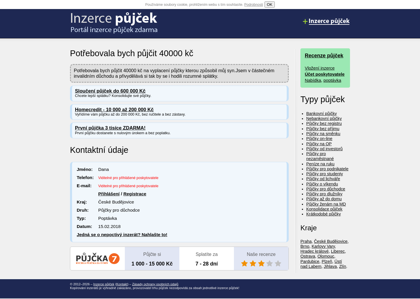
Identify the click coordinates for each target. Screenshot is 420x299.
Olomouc (325, 256)
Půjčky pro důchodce (325, 189)
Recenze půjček (324, 56)
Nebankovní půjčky (324, 118)
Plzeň (327, 261)
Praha (306, 241)
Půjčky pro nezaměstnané (320, 156)
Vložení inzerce (320, 68)
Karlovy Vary (323, 246)
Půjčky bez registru (324, 123)
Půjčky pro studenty (324, 173)
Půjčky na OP (319, 143)
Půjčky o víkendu (322, 184)
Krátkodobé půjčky (323, 214)
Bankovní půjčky (321, 113)
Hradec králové (314, 251)
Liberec (338, 251)
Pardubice (309, 261)
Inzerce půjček (103, 284)
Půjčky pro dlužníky (324, 194)
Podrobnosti (253, 5)
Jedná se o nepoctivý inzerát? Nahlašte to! (122, 234)
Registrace (134, 193)
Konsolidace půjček (324, 209)
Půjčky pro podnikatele (327, 169)
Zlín (342, 266)
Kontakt (121, 284)
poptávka (332, 80)
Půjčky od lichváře (323, 178)
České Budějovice (330, 241)
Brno (304, 246)
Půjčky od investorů (324, 148)
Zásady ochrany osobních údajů (155, 284)
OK (269, 4)
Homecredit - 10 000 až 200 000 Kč (114, 109)
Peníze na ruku (320, 164)
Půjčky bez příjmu (323, 128)
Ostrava (307, 256)
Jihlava (330, 266)
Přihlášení (109, 193)
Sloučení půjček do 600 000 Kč (110, 91)
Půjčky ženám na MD (326, 204)
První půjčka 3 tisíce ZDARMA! (110, 128)
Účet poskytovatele (324, 74)
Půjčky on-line (319, 138)
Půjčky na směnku (323, 133)
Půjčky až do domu (324, 199)
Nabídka (313, 80)
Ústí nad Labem (321, 264)
